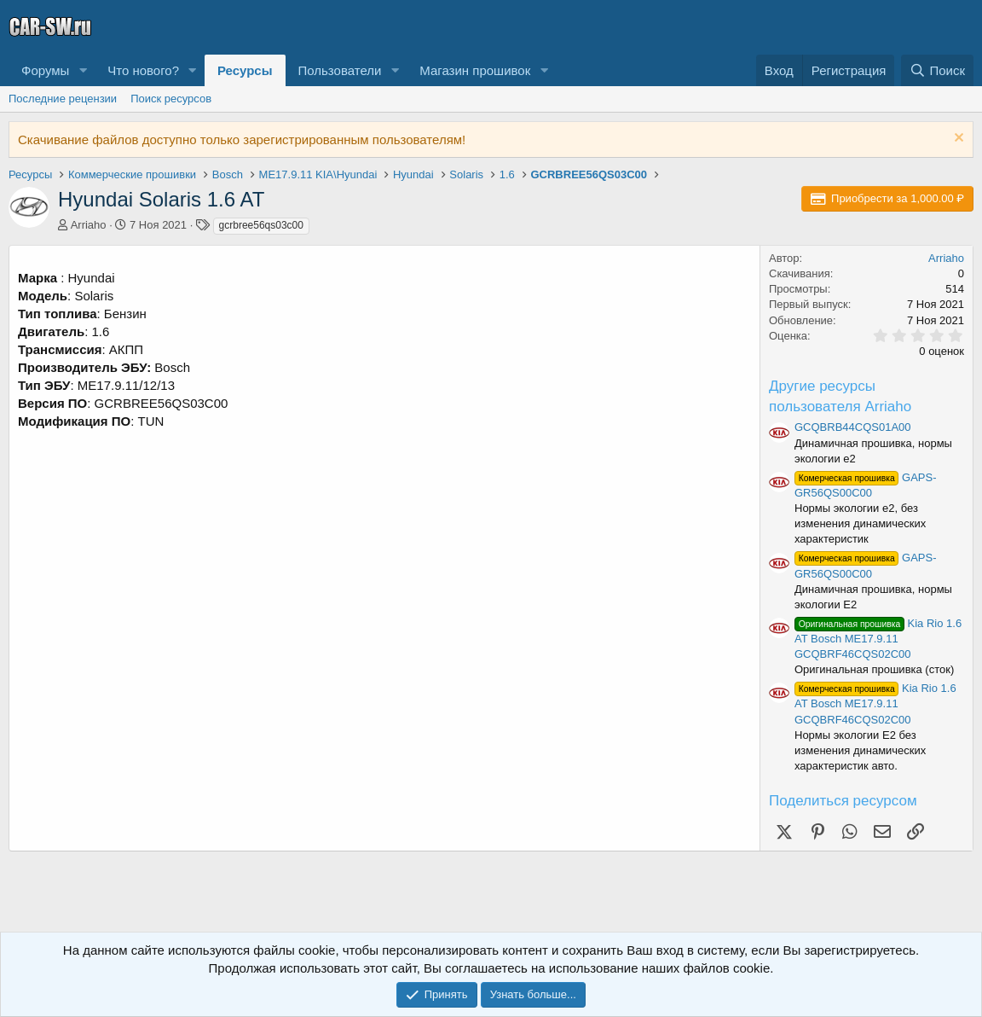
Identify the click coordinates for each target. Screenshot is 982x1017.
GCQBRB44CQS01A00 (852, 427)
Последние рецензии (63, 98)
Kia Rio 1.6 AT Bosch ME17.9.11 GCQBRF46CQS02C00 (878, 638)
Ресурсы (245, 70)
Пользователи (340, 70)
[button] (83, 70)
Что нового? (143, 70)
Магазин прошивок (474, 70)
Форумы (45, 70)
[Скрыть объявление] (957, 139)
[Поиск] (937, 70)
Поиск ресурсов (170, 98)
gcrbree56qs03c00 (261, 225)
